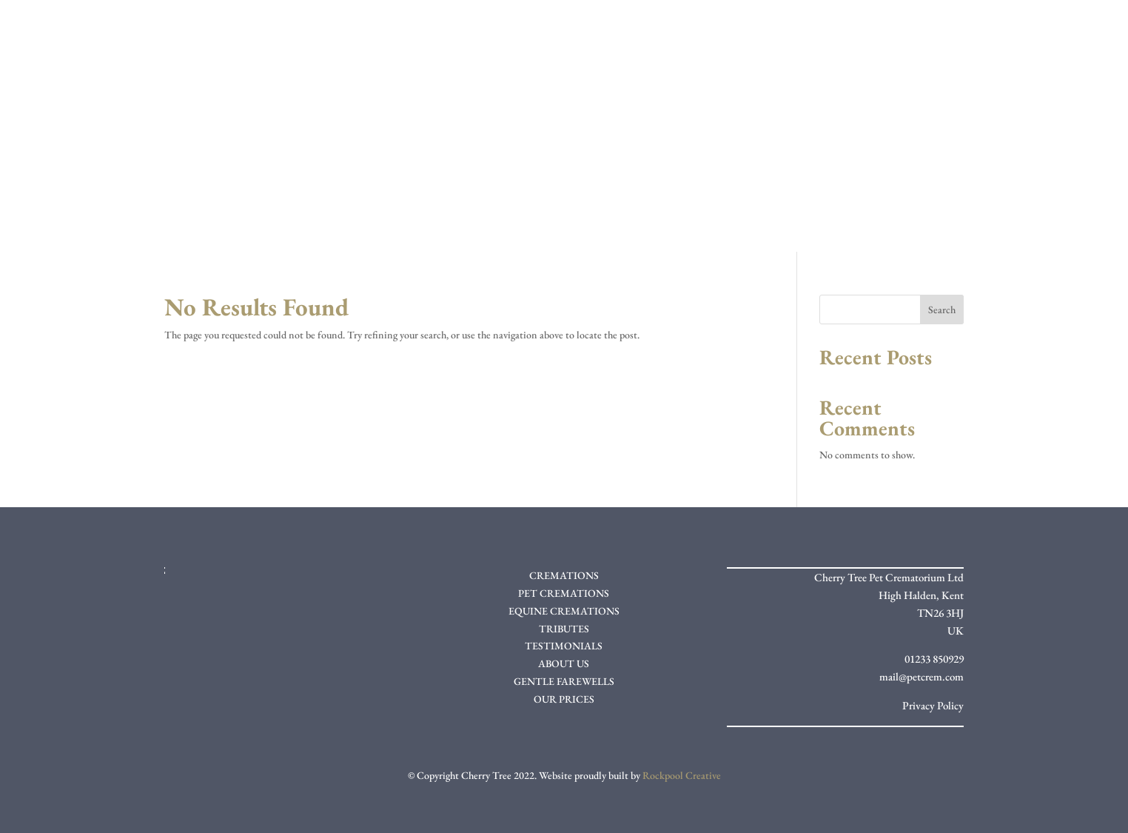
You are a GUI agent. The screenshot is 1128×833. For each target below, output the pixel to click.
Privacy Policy (933, 705)
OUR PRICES (564, 699)
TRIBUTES (564, 628)
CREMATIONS (564, 575)
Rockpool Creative (681, 775)
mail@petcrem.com (921, 676)
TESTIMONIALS (563, 645)
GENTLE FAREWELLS (564, 681)
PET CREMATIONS (563, 593)
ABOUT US (563, 663)
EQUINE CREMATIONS (564, 611)
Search (942, 309)
